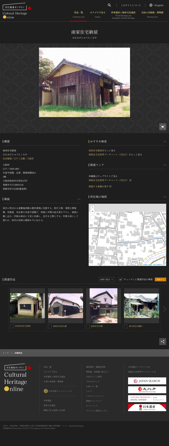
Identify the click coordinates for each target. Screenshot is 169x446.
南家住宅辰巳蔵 (60, 326)
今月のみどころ (93, 381)
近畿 (22, 158)
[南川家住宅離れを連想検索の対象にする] (126, 326)
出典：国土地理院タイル (157, 264)
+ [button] (92, 207)
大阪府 (30, 158)
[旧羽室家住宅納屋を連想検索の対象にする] (12, 326)
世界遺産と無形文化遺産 (123, 15)
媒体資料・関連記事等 (96, 366)
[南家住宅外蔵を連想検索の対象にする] (88, 326)
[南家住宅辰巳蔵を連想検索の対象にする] (50, 326)
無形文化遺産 (49, 405)
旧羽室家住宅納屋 (23, 326)
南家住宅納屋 (95, 150)
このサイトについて (131, 5)
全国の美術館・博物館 (152, 15)
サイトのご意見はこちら (96, 410)
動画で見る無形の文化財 (54, 410)
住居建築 (7, 158)
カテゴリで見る (98, 15)
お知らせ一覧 (92, 386)
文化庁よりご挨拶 (94, 376)
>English (156, 5)
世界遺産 (48, 400)
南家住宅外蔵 (97, 326)
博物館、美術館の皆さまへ (97, 371)
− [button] (92, 212)
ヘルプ (89, 391)
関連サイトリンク (94, 400)
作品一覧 (78, 15)
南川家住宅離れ (136, 326)
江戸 (16, 158)
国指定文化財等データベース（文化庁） (109, 154)
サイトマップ (92, 405)
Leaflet (145, 264)
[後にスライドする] (163, 309)
